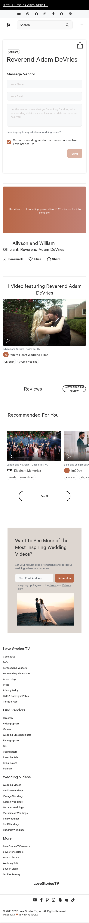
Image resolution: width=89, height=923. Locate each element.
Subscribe (64, 578)
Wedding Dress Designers (17, 734)
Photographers (11, 740)
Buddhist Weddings (13, 830)
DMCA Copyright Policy (16, 696)
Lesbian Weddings (13, 790)
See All (44, 496)
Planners (7, 768)
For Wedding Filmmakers (16, 673)
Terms (53, 585)
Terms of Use (10, 701)
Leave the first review (74, 388)
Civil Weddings (11, 824)
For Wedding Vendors (15, 668)
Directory (8, 718)
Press (6, 684)
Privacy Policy (10, 690)
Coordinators (10, 751)
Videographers (11, 723)
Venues (7, 729)
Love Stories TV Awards (16, 846)
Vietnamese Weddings (15, 813)
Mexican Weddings (13, 807)
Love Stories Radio (13, 851)
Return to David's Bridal (25, 5)
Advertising (9, 679)
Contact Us (9, 656)
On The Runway (11, 874)
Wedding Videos (12, 785)
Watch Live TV (11, 857)
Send (75, 153)
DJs (5, 746)
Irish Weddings (11, 818)
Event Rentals (10, 757)
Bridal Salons (10, 763)
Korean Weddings (13, 801)
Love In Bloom (10, 868)
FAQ (5, 662)
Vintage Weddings (13, 796)
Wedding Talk (10, 863)
